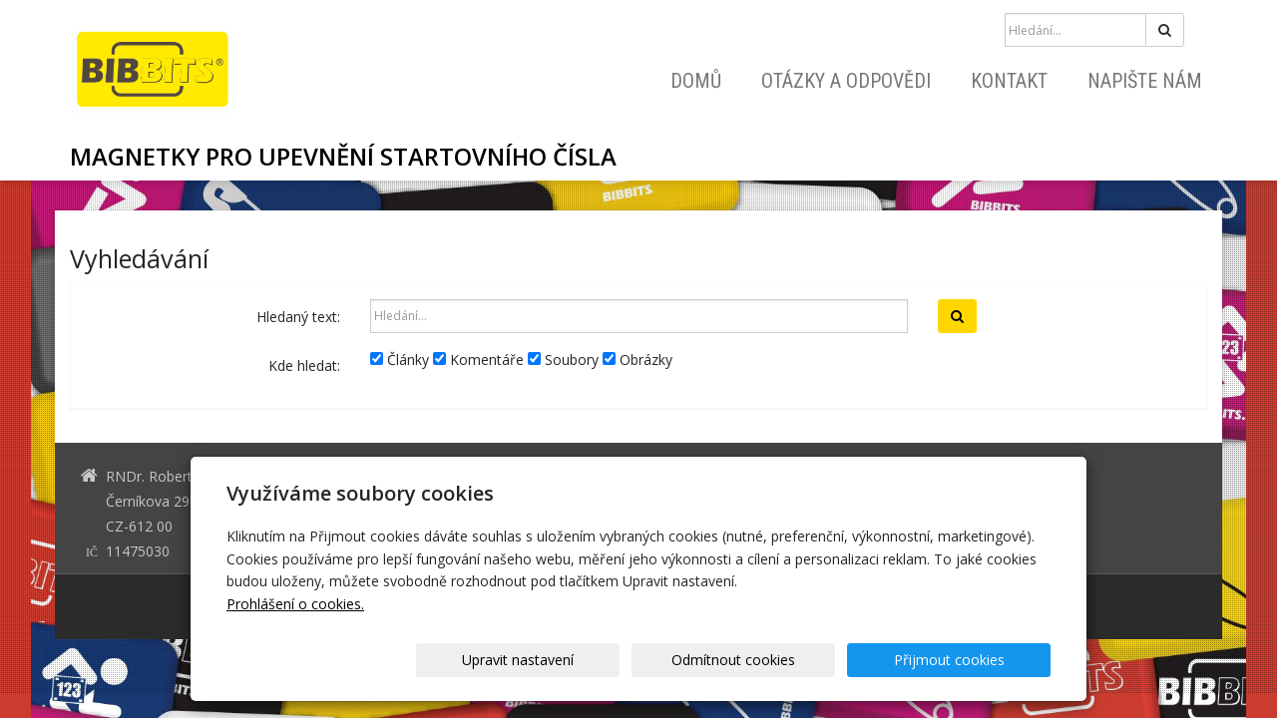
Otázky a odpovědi (846, 81)
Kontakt (1009, 81)
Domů (695, 81)
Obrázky (637, 359)
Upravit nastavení (645, 659)
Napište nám (1144, 81)
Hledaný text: (298, 316)
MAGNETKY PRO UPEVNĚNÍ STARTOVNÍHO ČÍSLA (343, 157)
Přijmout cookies (974, 659)
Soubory (563, 359)
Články (399, 359)
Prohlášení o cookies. (295, 603)
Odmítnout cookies (810, 659)
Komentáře (478, 359)
